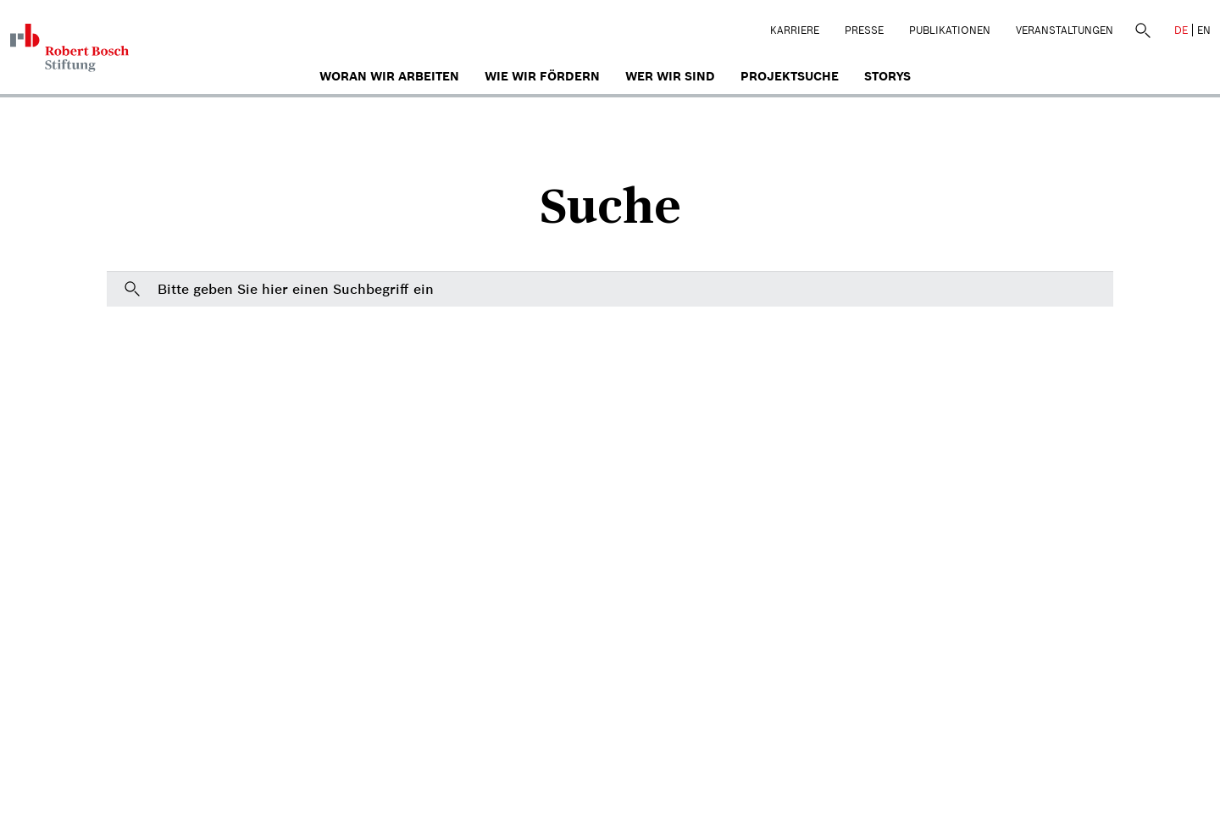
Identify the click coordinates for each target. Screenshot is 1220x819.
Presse (864, 30)
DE (1181, 30)
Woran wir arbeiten (389, 76)
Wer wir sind (670, 76)
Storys (887, 76)
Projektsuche (789, 76)
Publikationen (949, 30)
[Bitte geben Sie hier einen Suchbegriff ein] (610, 289)
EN (1204, 30)
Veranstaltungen (1064, 30)
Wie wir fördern (542, 76)
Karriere (794, 30)
